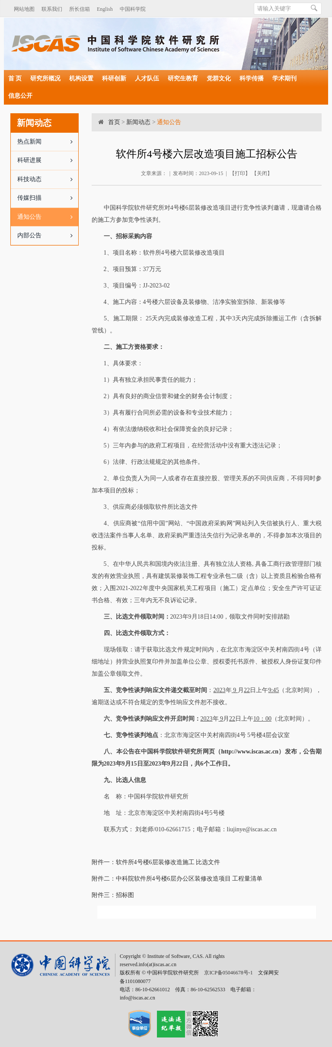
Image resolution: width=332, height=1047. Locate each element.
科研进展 (47, 160)
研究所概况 (45, 78)
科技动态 (47, 179)
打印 (240, 173)
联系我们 (52, 9)
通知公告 (47, 217)
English (105, 9)
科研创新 (114, 78)
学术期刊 (284, 78)
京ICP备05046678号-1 (228, 973)
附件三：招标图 (113, 895)
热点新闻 (47, 142)
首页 (114, 122)
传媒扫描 (47, 198)
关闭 (262, 173)
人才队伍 (147, 78)
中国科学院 (133, 9)
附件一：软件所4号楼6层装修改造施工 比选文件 (156, 862)
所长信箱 (79, 9)
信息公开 (20, 96)
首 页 (15, 78)
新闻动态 (138, 122)
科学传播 (251, 78)
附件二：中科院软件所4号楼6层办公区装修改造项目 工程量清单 (177, 878)
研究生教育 (183, 78)
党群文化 (219, 78)
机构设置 (81, 78)
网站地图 (24, 9)
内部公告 (47, 236)
